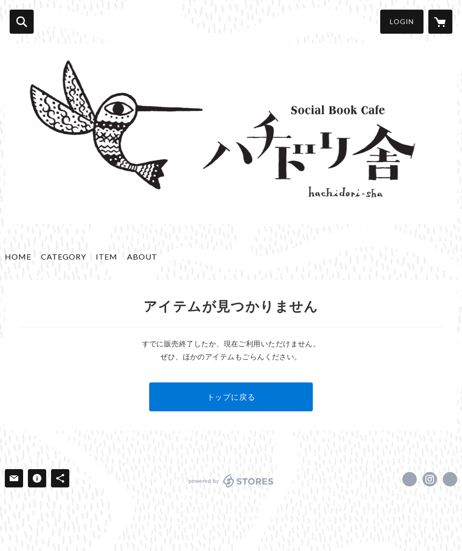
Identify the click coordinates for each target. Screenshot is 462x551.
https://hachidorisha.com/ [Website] (450, 479)
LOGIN (402, 21)
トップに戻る (231, 396)
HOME (18, 256)
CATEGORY (63, 256)
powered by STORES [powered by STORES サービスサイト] (231, 480)
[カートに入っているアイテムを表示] (440, 22)
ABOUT (142, 256)
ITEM (106, 256)
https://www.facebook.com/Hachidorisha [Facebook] (409, 479)
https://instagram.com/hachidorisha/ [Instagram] (430, 479)
